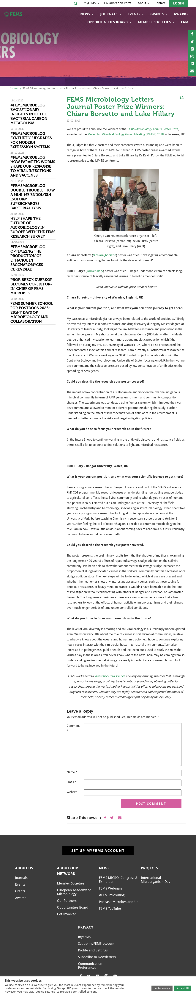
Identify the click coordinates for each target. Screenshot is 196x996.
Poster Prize (170, 129)
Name (72, 772)
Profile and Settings (93, 950)
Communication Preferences (90, 966)
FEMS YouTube (110, 908)
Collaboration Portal (118, 3)
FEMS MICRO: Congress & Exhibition (118, 880)
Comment (73, 728)
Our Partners (67, 901)
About (142, 3)
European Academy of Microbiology (74, 892)
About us (24, 868)
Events (134, 14)
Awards (181, 14)
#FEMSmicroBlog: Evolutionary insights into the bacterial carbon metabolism (28, 114)
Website (72, 792)
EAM (184, 22)
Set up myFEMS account (98, 850)
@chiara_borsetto (104, 255)
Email (71, 782)
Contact (160, 3)
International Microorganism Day (155, 880)
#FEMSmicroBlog (111, 895)
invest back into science (109, 676)
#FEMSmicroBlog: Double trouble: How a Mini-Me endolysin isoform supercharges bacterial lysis (32, 196)
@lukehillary (95, 271)
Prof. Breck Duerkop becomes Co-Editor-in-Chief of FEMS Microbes (31, 286)
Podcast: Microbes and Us (118, 902)
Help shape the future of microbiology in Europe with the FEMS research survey (32, 227)
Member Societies (154, 22)
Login (178, 3)
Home (14, 88)
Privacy (85, 927)
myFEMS (90, 3)
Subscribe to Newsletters (97, 957)
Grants (157, 14)
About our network (67, 871)
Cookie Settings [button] (162, 988)
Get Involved (66, 914)
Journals (109, 14)
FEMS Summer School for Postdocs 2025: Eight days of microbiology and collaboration (31, 312)
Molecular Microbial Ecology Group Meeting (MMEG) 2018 (126, 134)
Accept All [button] (183, 988)
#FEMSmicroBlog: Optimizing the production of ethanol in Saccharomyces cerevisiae (28, 258)
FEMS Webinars (111, 888)
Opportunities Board (107, 22)
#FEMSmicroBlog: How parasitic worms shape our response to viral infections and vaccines (32, 166)
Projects (149, 868)
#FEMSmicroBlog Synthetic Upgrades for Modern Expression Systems (31, 140)
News (85, 14)
